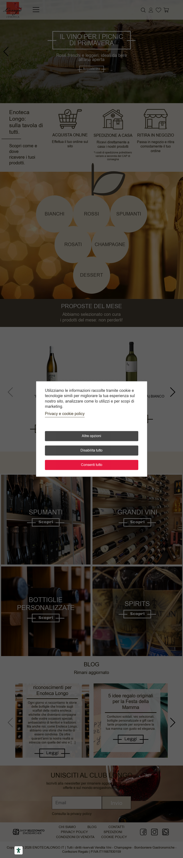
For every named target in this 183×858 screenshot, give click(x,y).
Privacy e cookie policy (65, 414)
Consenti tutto (91, 465)
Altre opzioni (91, 436)
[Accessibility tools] (18, 850)
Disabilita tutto (91, 450)
